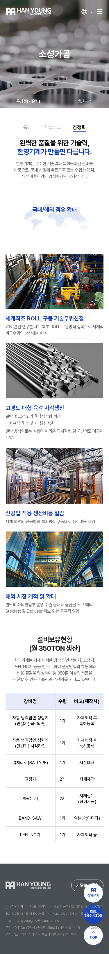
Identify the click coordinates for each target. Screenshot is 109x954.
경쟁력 (79, 127)
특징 (27, 127)
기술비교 (52, 127)
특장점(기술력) (28, 99)
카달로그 (87, 885)
